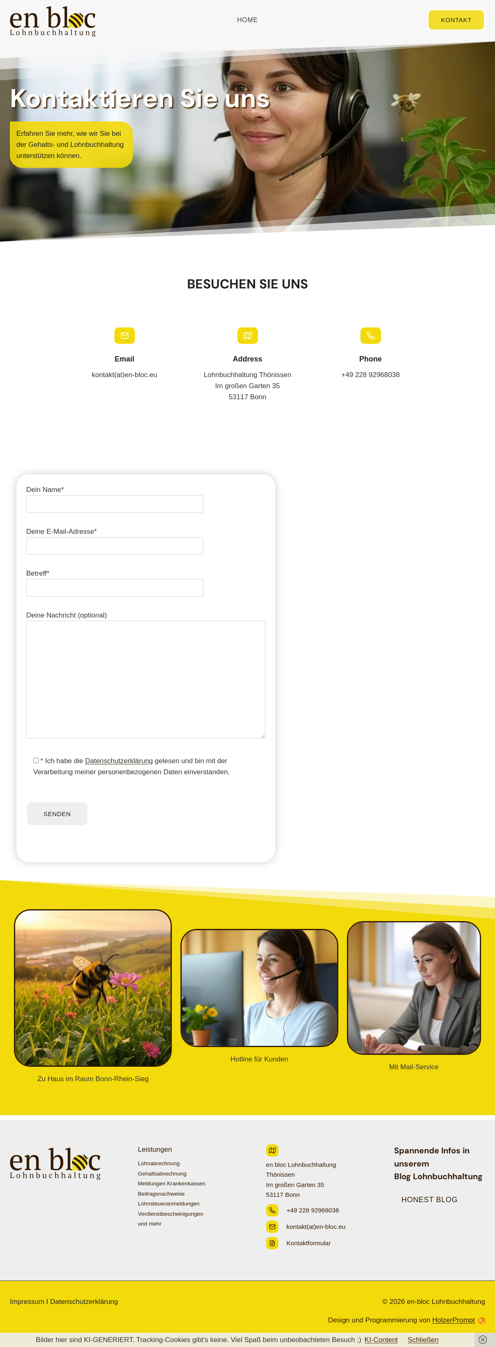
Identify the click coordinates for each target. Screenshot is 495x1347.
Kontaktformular (309, 1243)
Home (247, 19)
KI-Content (381, 1340)
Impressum (27, 1302)
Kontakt (456, 19)
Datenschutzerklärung (119, 765)
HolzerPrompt (453, 1320)
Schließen (423, 1340)
